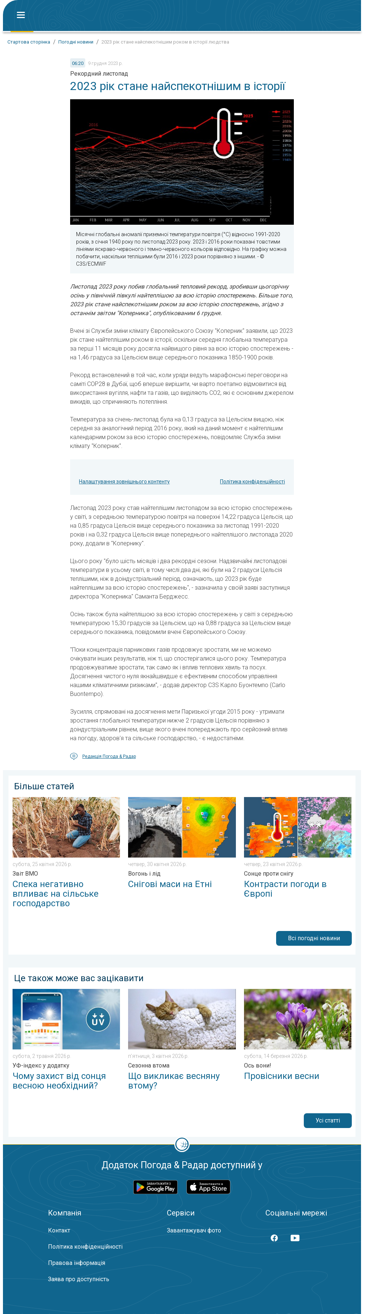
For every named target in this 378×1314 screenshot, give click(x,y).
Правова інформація (76, 1262)
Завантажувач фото (194, 1230)
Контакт (59, 1230)
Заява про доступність (78, 1279)
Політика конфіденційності (252, 481)
